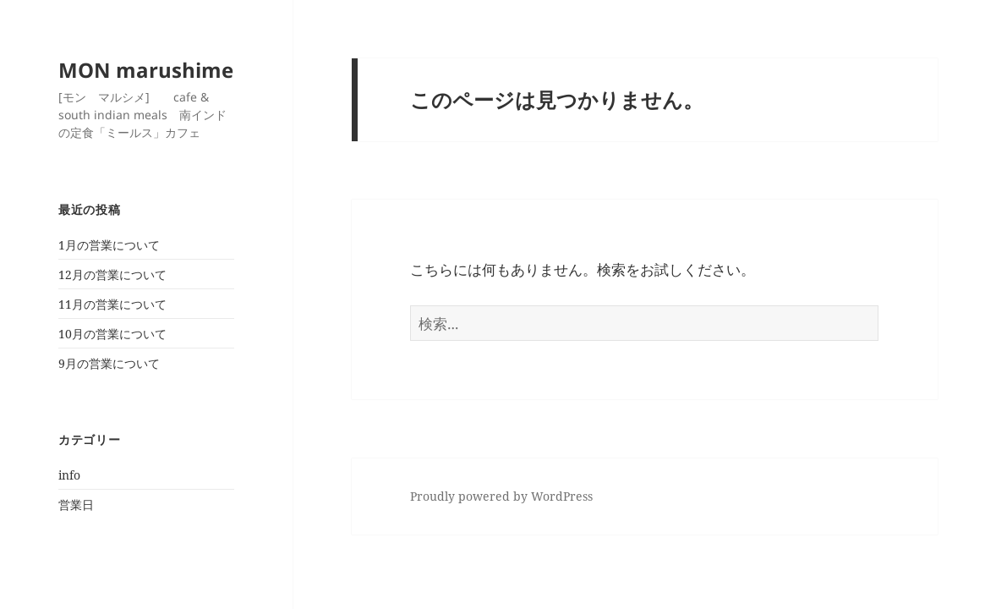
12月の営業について (112, 274)
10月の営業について (112, 334)
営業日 (76, 505)
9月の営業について (109, 363)
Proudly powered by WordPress (501, 496)
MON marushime (145, 70)
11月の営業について (112, 304)
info (69, 475)
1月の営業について (109, 245)
